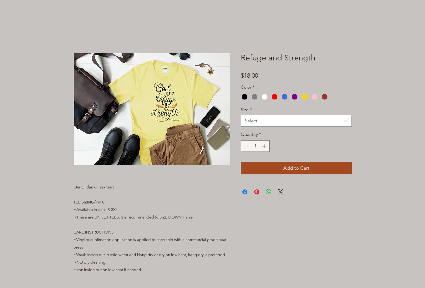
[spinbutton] (255, 146)
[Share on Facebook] (245, 192)
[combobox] (296, 121)
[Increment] (265, 146)
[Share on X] (280, 192)
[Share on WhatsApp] (268, 192)
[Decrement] (246, 146)
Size (246, 109)
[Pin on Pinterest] (257, 192)
